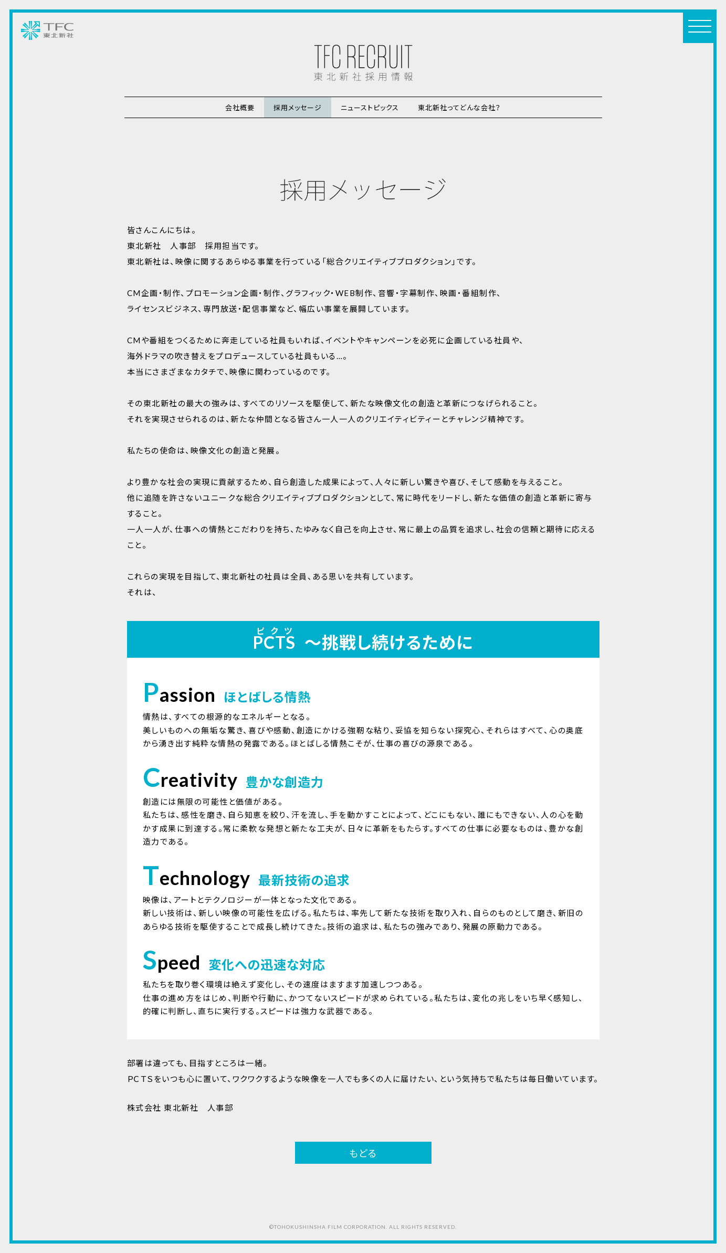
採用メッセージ (297, 107)
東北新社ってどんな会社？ (459, 107)
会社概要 (240, 107)
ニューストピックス (370, 107)
